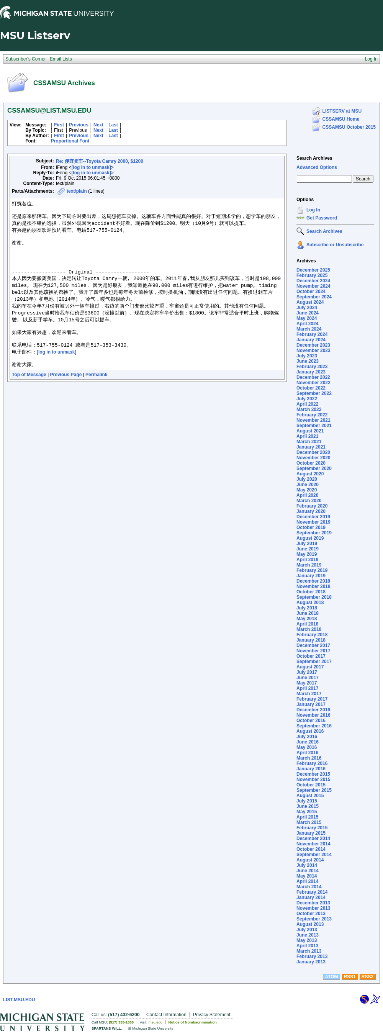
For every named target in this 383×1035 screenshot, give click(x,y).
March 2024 (308, 329)
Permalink (96, 392)
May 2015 (306, 811)
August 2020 (310, 474)
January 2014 (311, 897)
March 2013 (308, 951)
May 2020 (306, 490)
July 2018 (306, 608)
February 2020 (311, 506)
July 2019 (306, 543)
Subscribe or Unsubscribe (334, 244)
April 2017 (307, 688)
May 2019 (306, 554)
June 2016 (307, 742)
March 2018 (308, 629)
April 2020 (307, 495)
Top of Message (29, 392)
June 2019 (307, 549)
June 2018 (307, 613)
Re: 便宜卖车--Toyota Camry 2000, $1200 (99, 161)
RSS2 (367, 976)
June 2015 (307, 806)
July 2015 (306, 801)
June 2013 (307, 935)
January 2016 (311, 768)
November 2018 (313, 586)
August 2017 (310, 667)
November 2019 (313, 522)
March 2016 (308, 758)
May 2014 (306, 876)
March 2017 (308, 693)
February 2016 (311, 763)
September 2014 (314, 854)
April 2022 (307, 404)
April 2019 (307, 559)
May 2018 (306, 618)
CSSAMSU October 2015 (349, 127)
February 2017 (311, 699)
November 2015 (313, 779)
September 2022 (314, 393)
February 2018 (311, 634)
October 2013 (311, 913)
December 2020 (313, 452)
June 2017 (307, 677)
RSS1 (350, 976)
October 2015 (311, 785)
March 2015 (308, 822)
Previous (78, 125)
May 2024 (306, 318)
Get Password (321, 218)
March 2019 (308, 565)
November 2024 (313, 286)
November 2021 (313, 420)
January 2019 (311, 575)
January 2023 (311, 372)
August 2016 (310, 731)
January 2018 (311, 640)
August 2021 (310, 431)
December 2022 (313, 377)
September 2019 (314, 533)
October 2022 (311, 388)
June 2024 (307, 313)
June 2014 (307, 870)
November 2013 (313, 908)
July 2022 (306, 398)
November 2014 (313, 844)
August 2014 (310, 860)
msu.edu (155, 1022)
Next (98, 125)
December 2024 (313, 280)
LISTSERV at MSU (342, 111)
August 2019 (310, 538)
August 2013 (310, 924)
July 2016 (306, 736)
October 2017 (311, 656)
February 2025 (311, 275)
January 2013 (311, 962)
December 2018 (313, 581)
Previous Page (66, 392)
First (59, 125)
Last (113, 125)
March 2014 (308, 886)
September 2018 (314, 597)
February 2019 (311, 570)
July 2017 (306, 672)
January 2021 (311, 447)
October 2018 (311, 591)
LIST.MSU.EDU (19, 999)
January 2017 (311, 704)
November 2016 (313, 715)
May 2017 (306, 683)
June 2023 (307, 361)
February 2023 (311, 366)
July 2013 (306, 929)
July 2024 (306, 307)
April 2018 (307, 624)
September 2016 (314, 726)
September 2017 (314, 661)
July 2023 (306, 356)
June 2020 (307, 484)
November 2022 (313, 382)
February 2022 (311, 415)
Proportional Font (70, 141)
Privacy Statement (211, 1014)
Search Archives (314, 158)
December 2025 (313, 270)
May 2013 (306, 940)
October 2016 (311, 720)
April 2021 (307, 436)
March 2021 (308, 441)
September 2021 (314, 425)
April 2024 (307, 323)
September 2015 (314, 790)
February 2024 (311, 334)
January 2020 (311, 511)
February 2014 (311, 892)
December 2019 (313, 516)
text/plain (77, 191)
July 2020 (306, 479)
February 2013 (311, 956)
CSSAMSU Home (341, 119)
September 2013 (314, 919)
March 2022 (308, 409)
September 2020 (314, 468)
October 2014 (311, 849)
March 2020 (308, 500)
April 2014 (307, 881)
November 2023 (313, 350)
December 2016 (313, 709)
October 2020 (311, 463)
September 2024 (314, 297)
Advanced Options (316, 167)
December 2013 (313, 903)
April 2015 (307, 817)
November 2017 (313, 650)
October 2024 (311, 291)
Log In (313, 210)
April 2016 (307, 752)
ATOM (331, 976)
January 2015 (311, 833)
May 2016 (306, 747)
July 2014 (306, 865)
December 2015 (313, 774)
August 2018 (310, 602)
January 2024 (311, 339)
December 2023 (313, 345)
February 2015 (311, 827)
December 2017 (313, 645)
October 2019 (311, 527)
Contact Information (166, 1014)
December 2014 (313, 838)
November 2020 (313, 457)
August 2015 (310, 795)
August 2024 (310, 302)
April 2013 (307, 945)
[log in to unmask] (91, 167)
